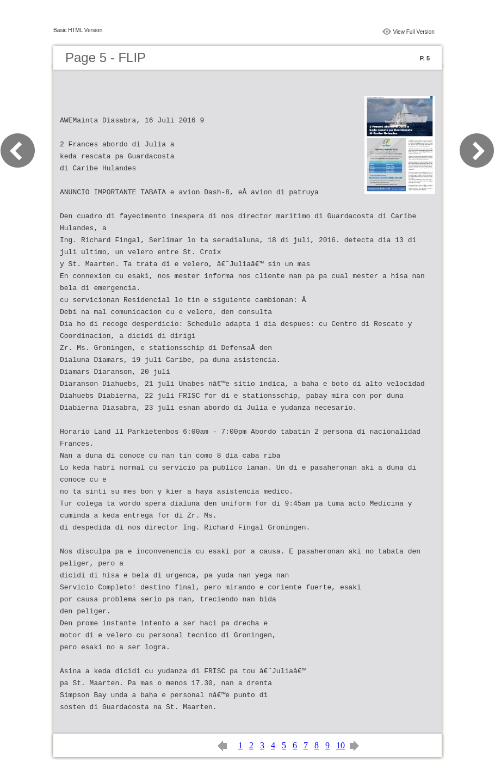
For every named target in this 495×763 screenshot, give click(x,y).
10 (340, 745)
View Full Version (414, 32)
